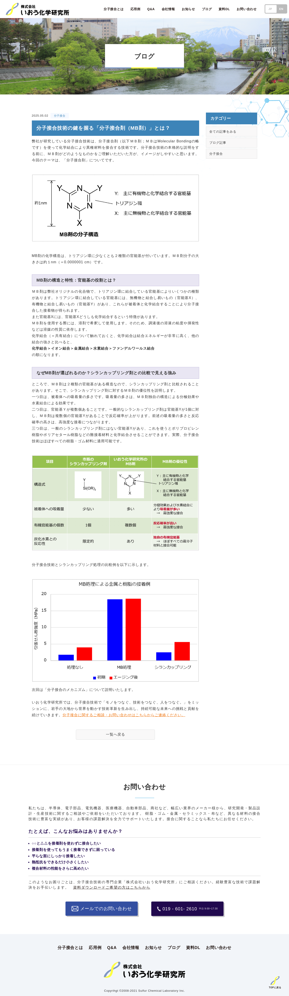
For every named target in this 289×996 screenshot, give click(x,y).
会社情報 (130, 947)
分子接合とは (70, 947)
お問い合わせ (218, 947)
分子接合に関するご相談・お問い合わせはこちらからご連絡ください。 (124, 715)
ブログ (174, 947)
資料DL (193, 947)
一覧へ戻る (115, 734)
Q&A (112, 947)
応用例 (95, 947)
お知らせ (153, 947)
